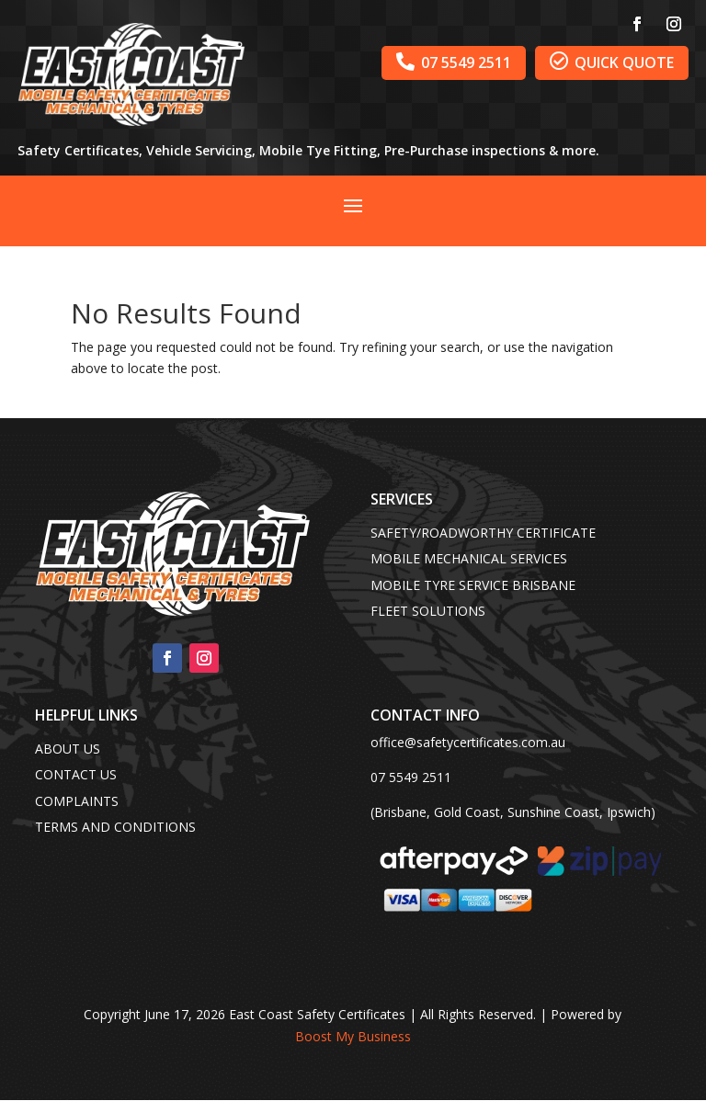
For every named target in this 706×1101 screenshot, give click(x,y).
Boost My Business (353, 1036)
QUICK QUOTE (612, 62)
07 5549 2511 (453, 62)
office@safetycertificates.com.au (467, 742)
